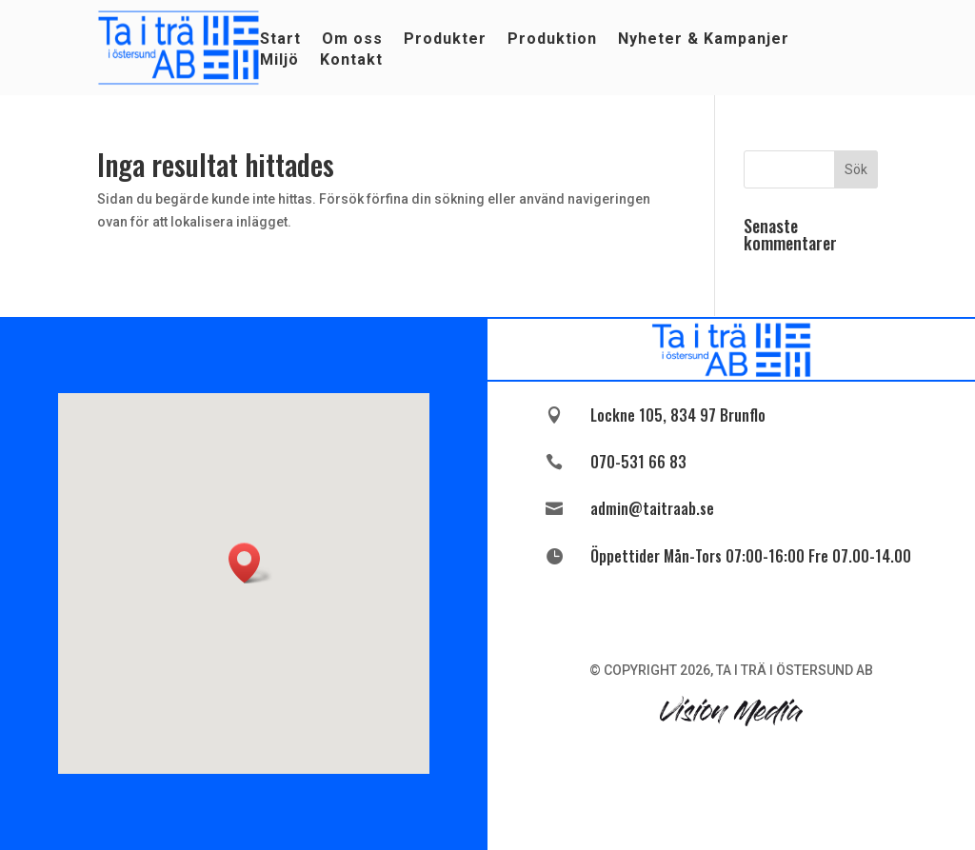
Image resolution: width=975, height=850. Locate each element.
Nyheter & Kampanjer (703, 40)
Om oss (352, 40)
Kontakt (351, 61)
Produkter (445, 40)
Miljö (279, 61)
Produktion (552, 40)
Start (280, 40)
